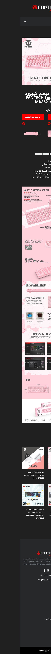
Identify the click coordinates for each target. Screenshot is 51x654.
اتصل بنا (46, 630)
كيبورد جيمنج (44, 601)
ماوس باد (45, 597)
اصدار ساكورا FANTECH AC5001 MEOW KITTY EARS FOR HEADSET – (13, 475)
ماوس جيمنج (44, 593)
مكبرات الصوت (44, 605)
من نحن (46, 615)
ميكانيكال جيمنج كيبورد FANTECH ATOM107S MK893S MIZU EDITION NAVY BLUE (14, 514)
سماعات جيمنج (43, 590)
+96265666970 (25, 575)
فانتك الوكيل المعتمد (41, 626)
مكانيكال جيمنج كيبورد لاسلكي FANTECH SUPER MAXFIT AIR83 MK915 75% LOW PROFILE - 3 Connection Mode (39, 515)
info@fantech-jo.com (25, 580)
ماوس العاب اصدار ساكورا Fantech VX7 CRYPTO (39, 474)
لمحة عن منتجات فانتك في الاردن (37, 619)
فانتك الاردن (44, 622)
